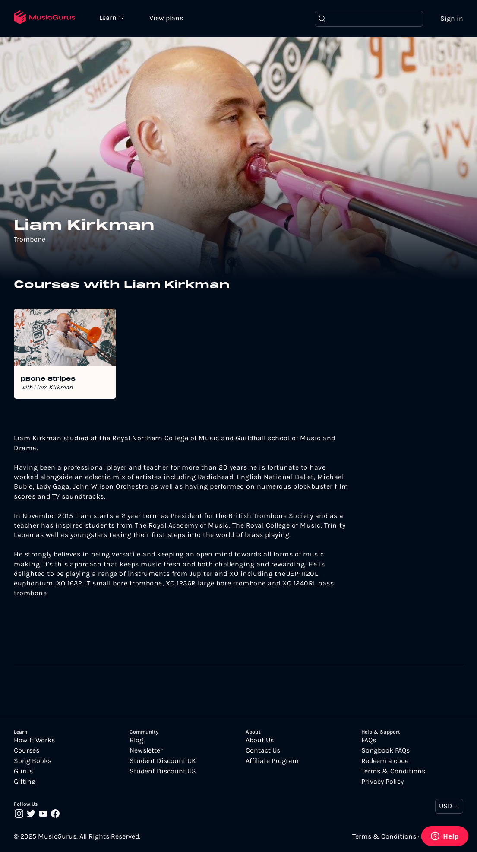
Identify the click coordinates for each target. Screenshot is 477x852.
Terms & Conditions (393, 771)
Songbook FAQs (385, 750)
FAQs (368, 740)
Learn (108, 17)
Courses (26, 750)
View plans (166, 18)
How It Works (34, 740)
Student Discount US (163, 771)
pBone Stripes (48, 379)
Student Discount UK (163, 760)
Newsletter (146, 750)
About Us (260, 740)
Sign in (451, 18)
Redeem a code (384, 760)
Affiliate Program (272, 760)
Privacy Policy (382, 781)
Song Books (32, 760)
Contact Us (263, 750)
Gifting (24, 781)
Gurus (23, 771)
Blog (136, 740)
